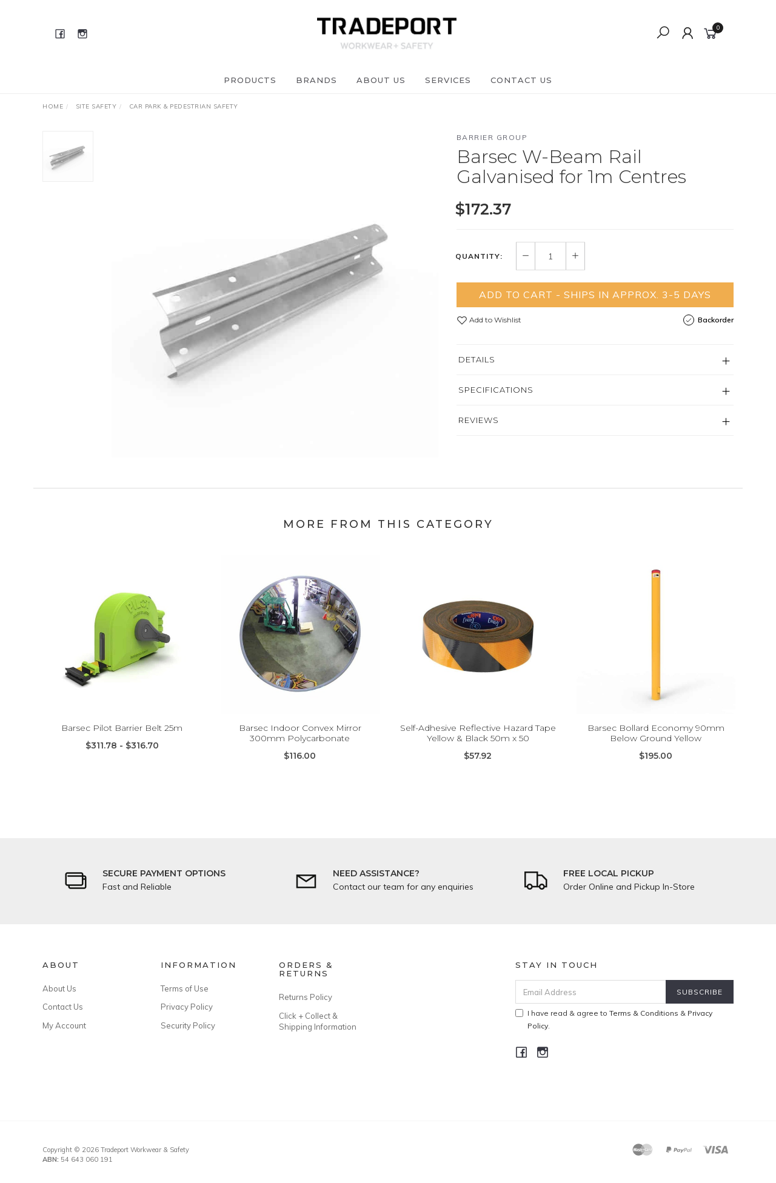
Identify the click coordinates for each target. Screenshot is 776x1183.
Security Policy (188, 1025)
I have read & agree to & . (613, 1019)
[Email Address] (590, 992)
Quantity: (479, 256)
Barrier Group (492, 137)
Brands (316, 80)
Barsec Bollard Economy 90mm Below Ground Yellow (655, 748)
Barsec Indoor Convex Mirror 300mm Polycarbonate (300, 748)
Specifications (496, 390)
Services (448, 80)
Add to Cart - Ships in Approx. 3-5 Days (595, 294)
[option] (275, 294)
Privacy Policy (187, 1006)
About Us (381, 80)
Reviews (478, 420)
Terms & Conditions (643, 1013)
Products (250, 80)
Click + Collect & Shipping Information (317, 1021)
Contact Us (521, 80)
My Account (64, 1025)
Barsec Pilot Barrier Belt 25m (121, 743)
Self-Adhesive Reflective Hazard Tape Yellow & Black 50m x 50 (478, 748)
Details (476, 359)
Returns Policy (305, 997)
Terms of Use (185, 988)
